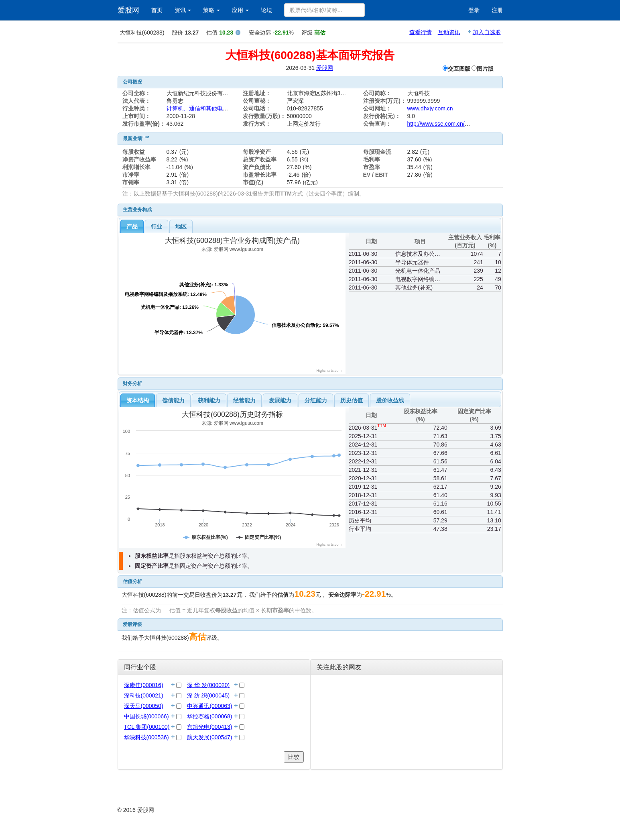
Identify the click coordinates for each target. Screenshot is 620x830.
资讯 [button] (183, 10)
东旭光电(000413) (209, 727)
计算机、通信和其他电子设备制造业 (211, 108)
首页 (157, 10)
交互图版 (459, 68)
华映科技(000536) (146, 737)
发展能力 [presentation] (280, 400)
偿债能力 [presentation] (173, 400)
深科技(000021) (143, 695)
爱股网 (128, 10)
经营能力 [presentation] (244, 400)
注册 (497, 10)
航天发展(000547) (209, 737)
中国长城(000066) (146, 716)
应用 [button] (240, 10)
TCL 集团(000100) (147, 727)
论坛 (266, 10)
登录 (474, 10)
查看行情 (420, 32)
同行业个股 (140, 667)
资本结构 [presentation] (137, 400)
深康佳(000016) (143, 685)
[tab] (132, 226)
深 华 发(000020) (208, 685)
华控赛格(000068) (209, 716)
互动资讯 (449, 32)
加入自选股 (487, 32)
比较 (293, 757)
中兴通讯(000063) (209, 706)
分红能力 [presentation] (316, 400)
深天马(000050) (143, 706)
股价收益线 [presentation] (390, 400)
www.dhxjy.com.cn (430, 108)
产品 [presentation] (132, 226)
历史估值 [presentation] (351, 400)
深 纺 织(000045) (208, 695)
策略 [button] (211, 10)
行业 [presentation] (156, 226)
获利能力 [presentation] (209, 400)
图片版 (485, 68)
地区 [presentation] (181, 226)
